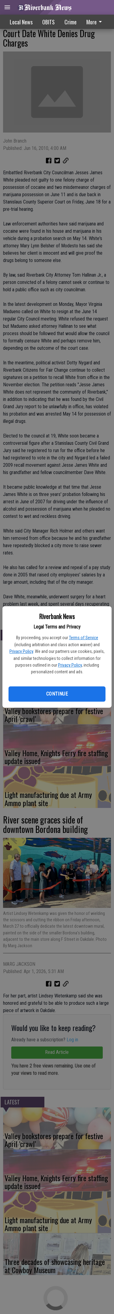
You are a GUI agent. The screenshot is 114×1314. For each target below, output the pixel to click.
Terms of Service (83, 637)
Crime (70, 22)
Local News (21, 22)
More (95, 22)
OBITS (48, 22)
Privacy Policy (21, 651)
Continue (57, 694)
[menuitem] (95, 22)
